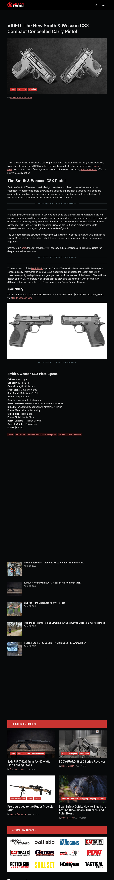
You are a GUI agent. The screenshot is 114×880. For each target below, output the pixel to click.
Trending (32, 91)
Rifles (20, 756)
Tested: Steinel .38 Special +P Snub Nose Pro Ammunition (55, 645)
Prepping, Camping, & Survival (92, 801)
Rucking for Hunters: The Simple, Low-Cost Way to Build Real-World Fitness (64, 625)
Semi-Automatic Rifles (34, 756)
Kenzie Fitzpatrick (18, 816)
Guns (13, 91)
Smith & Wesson (89, 171)
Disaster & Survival (70, 801)
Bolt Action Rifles (18, 801)
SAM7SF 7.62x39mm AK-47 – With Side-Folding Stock (52, 584)
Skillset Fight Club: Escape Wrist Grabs (44, 604)
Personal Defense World (21, 99)
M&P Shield (37, 270)
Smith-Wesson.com (22, 300)
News (11, 437)
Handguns (22, 91)
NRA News (20, 437)
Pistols (62, 437)
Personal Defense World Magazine (42, 437)
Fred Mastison (16, 771)
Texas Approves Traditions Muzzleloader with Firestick (54, 564)
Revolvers (84, 756)
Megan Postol (67, 820)
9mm (24, 250)
